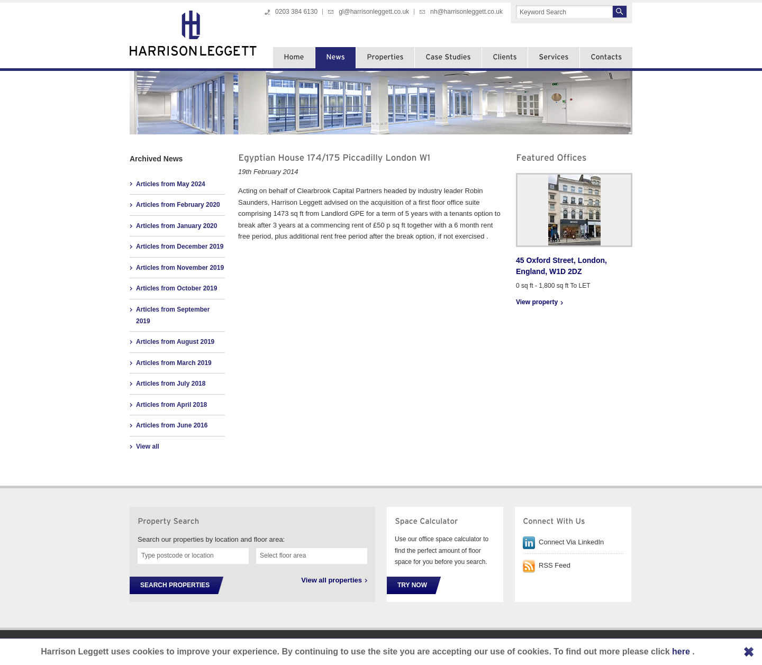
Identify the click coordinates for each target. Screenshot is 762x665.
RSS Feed (554, 565)
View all (147, 446)
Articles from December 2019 (179, 246)
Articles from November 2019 (180, 267)
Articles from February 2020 (178, 204)
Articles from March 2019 (174, 363)
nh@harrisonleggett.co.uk (466, 11)
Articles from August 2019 (175, 341)
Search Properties (175, 585)
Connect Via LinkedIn (571, 542)
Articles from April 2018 (171, 404)
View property (537, 302)
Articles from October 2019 (176, 288)
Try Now (412, 585)
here (682, 651)
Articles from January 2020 (176, 226)
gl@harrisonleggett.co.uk (374, 11)
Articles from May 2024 (170, 184)
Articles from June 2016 (171, 425)
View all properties (331, 580)
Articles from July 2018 (170, 383)
